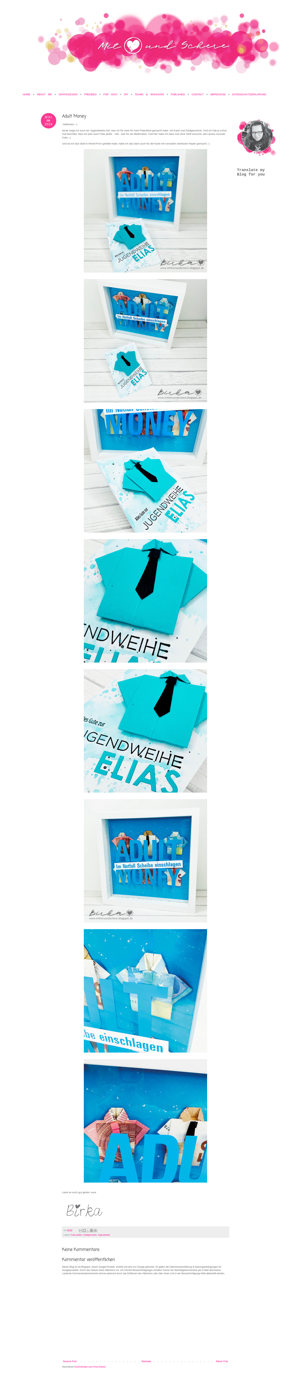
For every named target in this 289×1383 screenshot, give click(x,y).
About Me (45, 94)
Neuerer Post (70, 1361)
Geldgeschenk (90, 1235)
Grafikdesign (69, 94)
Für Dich (110, 94)
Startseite (146, 1361)
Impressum (217, 94)
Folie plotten (76, 1235)
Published (178, 94)
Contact (198, 94)
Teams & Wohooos (149, 94)
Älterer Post (222, 1361)
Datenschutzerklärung (249, 94)
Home (26, 94)
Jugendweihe (104, 1235)
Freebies (90, 94)
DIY (126, 94)
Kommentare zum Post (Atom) (90, 1366)
